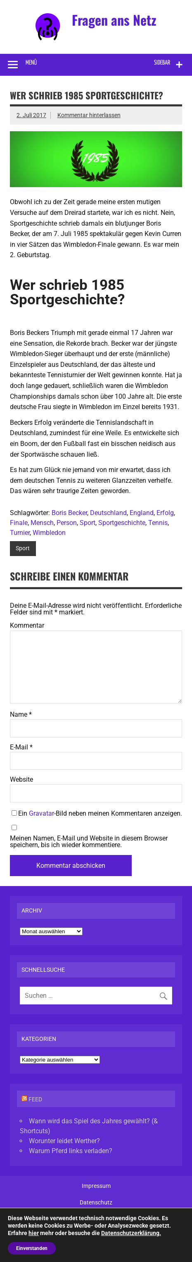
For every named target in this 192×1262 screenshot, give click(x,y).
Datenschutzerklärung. (131, 1233)
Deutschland (108, 513)
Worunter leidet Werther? (64, 1141)
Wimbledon (49, 533)
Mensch (42, 523)
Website (21, 779)
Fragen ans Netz (114, 19)
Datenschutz (96, 1203)
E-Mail (21, 747)
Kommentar (27, 625)
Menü (31, 63)
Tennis (158, 523)
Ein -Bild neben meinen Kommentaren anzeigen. (100, 813)
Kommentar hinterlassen (89, 115)
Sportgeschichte (121, 523)
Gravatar (41, 813)
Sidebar (162, 63)
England (142, 513)
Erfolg (165, 513)
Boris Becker (69, 513)
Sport (87, 523)
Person (67, 523)
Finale (19, 523)
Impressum (96, 1186)
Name (21, 714)
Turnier (20, 533)
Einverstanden (31, 1248)
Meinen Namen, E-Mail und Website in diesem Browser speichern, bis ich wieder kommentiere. (89, 841)
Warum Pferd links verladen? (70, 1151)
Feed (35, 1099)
